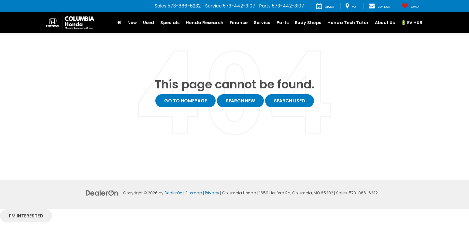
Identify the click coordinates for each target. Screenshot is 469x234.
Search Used (289, 101)
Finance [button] (239, 23)
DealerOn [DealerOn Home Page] (173, 193)
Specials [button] (169, 23)
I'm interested (26, 216)
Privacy (212, 193)
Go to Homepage (185, 101)
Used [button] (148, 23)
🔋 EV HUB (411, 23)
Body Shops (308, 23)
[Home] (119, 22)
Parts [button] (283, 23)
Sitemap (193, 193)
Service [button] (262, 23)
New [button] (132, 23)
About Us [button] (385, 23)
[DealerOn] (102, 192)
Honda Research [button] (204, 23)
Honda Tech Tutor (348, 23)
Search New (240, 101)
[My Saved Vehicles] (410, 6)
